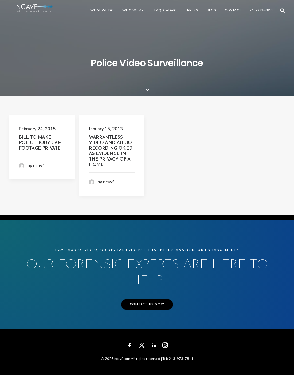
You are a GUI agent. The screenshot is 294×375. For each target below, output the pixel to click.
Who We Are (134, 15)
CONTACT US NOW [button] (147, 304)
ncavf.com (122, 359)
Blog (211, 15)
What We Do (102, 15)
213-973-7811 (261, 15)
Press (192, 15)
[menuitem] (102, 15)
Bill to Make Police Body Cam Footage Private (40, 143)
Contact (233, 15)
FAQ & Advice (166, 15)
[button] (282, 15)
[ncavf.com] (44, 15)
